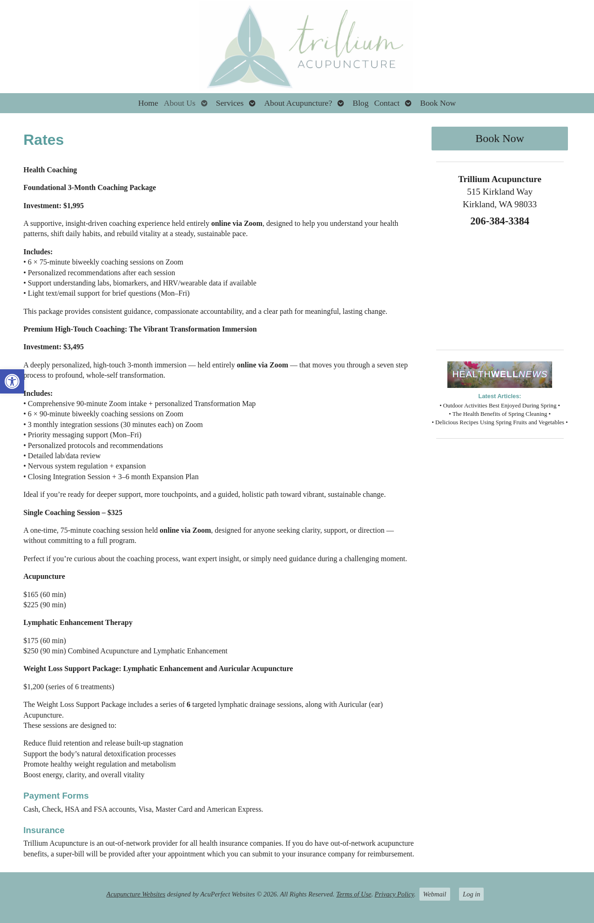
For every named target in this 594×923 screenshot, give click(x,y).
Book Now (438, 103)
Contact (387, 103)
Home (148, 103)
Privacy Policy (394, 894)
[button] (12, 381)
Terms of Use (353, 894)
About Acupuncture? (298, 103)
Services (230, 103)
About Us (180, 103)
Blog (360, 103)
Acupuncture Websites (136, 894)
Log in (471, 894)
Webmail (434, 894)
